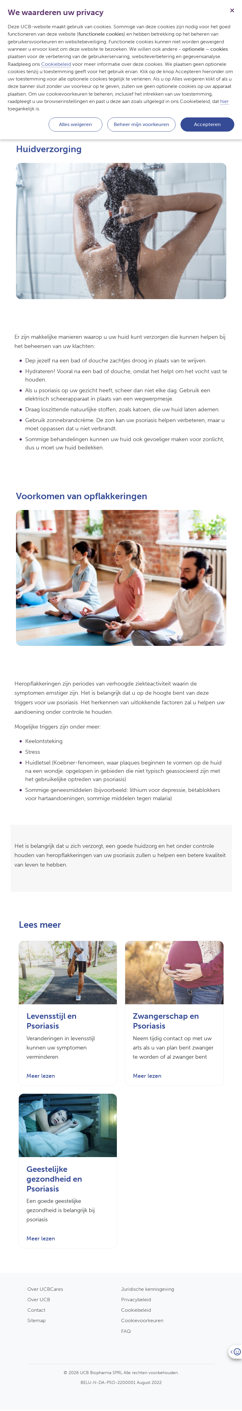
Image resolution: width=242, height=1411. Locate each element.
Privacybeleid (136, 1300)
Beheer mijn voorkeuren (141, 124)
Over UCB (38, 1300)
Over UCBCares (45, 1290)
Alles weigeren (75, 124)
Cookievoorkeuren (142, 1321)
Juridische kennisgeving (147, 1290)
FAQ (126, 1332)
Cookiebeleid (136, 1311)
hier (224, 101)
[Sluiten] (232, 10)
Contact (36, 1311)
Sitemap (36, 1321)
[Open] (235, 1352)
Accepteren (207, 124)
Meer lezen (40, 1076)
